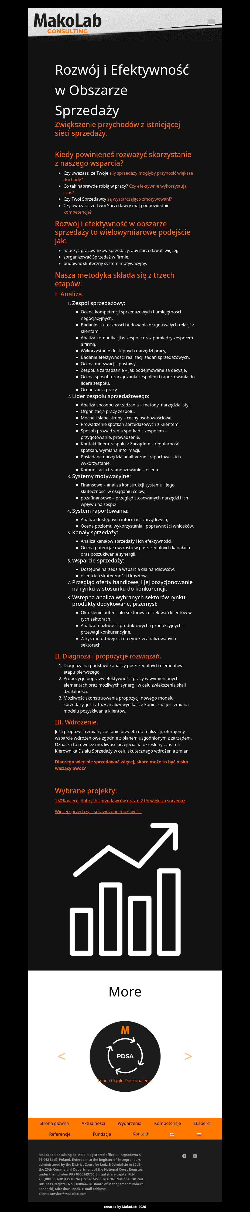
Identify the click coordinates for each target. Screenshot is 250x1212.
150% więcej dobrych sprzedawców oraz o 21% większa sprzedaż (120, 801)
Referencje (60, 1134)
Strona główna (54, 1123)
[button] (62, 1058)
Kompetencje (167, 1123)
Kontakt (141, 1134)
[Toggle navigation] (211, 23)
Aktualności (93, 1123)
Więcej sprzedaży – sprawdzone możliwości (98, 811)
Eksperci (202, 1123)
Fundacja (102, 1134)
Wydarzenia (129, 1123)
